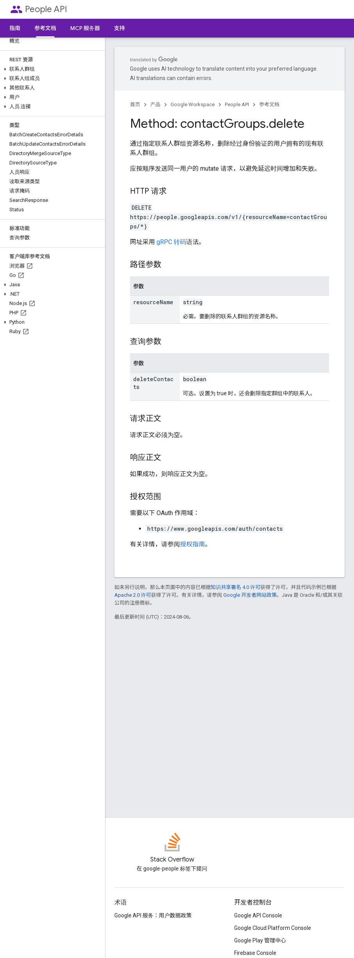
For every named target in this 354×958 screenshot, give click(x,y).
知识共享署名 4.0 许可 (235, 587)
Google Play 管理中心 (260, 940)
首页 (135, 104)
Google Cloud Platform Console (272, 928)
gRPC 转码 (171, 242)
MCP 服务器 (85, 28)
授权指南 (192, 544)
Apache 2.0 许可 (132, 595)
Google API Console (258, 915)
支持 (119, 28)
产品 (155, 104)
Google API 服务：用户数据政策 (153, 915)
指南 (14, 28)
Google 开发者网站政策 (250, 595)
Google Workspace (193, 104)
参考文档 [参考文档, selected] (45, 28)
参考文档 (269, 104)
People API (46, 9)
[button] (51, 69)
